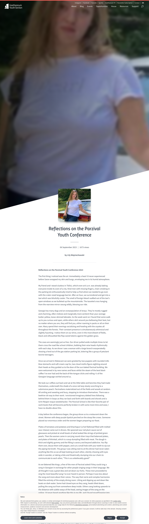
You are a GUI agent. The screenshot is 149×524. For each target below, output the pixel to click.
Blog (82, 6)
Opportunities (102, 6)
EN (143, 3)
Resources (124, 6)
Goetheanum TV (110, 3)
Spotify (101, 3)
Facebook (86, 3)
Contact (137, 3)
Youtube (94, 3)
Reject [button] (110, 518)
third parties (55, 503)
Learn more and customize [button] (33, 518)
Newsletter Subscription (124, 3)
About (73, 6)
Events (90, 6)
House (113, 6)
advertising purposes (81, 505)
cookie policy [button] (117, 501)
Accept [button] (122, 518)
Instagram (78, 3)
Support (135, 6)
